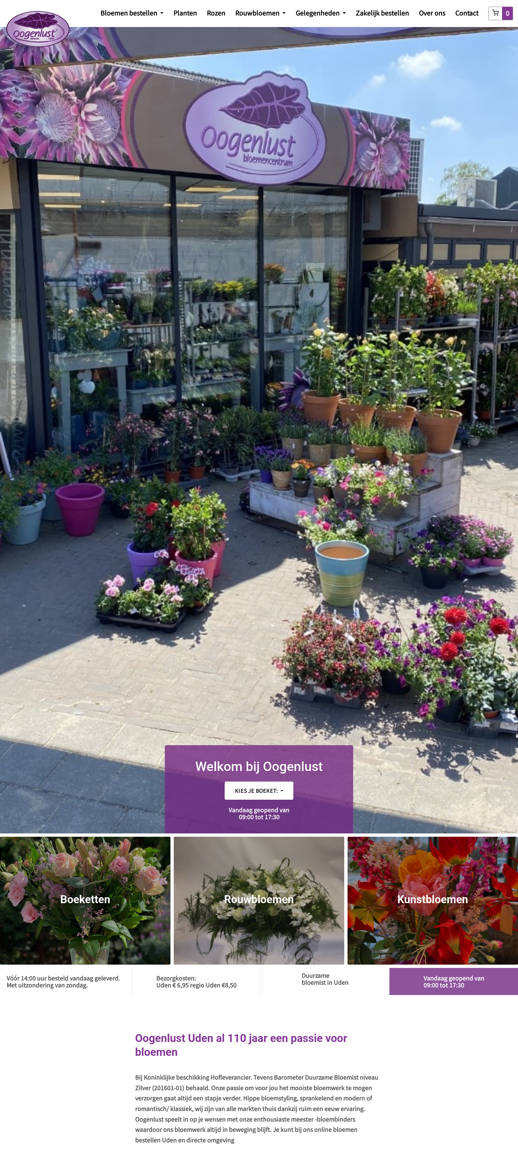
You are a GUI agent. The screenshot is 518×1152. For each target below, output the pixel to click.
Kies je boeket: (257, 790)
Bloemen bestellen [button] (129, 13)
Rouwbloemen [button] (258, 13)
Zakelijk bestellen (382, 13)
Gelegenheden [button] (318, 13)
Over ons (432, 13)
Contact (466, 13)
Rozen (216, 13)
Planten (185, 13)
